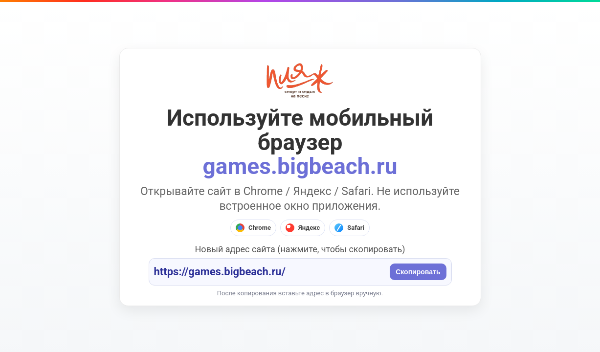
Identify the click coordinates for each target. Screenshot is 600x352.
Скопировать (418, 272)
